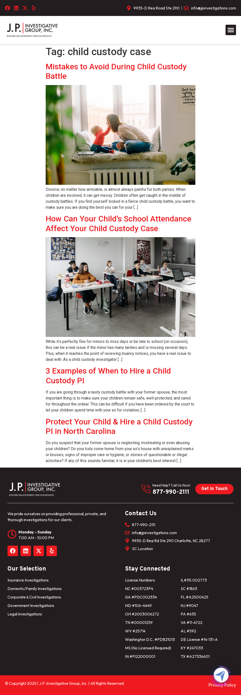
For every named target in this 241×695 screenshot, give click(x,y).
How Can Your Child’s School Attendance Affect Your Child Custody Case (118, 223)
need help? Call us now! (171, 485)
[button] (231, 30)
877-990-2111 (170, 492)
